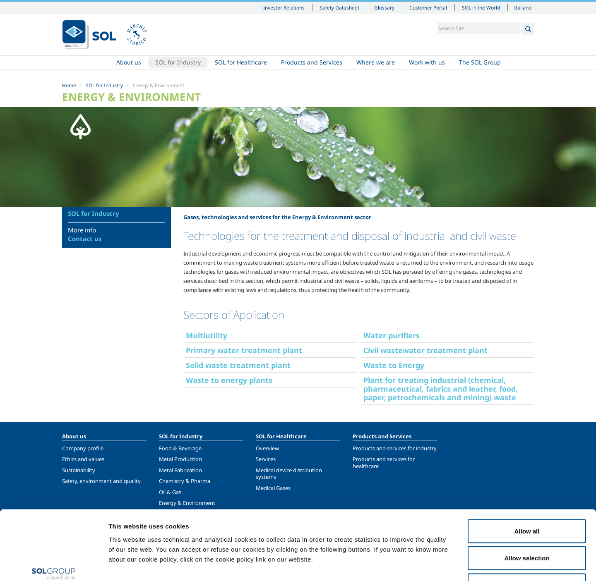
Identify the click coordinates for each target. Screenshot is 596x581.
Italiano (522, 7)
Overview (267, 448)
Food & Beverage (180, 448)
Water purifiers (391, 335)
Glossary (384, 7)
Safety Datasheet (339, 7)
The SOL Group (480, 62)
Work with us (427, 62)
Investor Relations (284, 7)
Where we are (375, 62)
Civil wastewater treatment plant (425, 350)
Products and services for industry (395, 448)
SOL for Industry (178, 62)
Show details (430, 564)
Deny (527, 526)
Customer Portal (428, 7)
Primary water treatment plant (244, 350)
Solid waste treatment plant (238, 365)
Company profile (82, 448)
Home (85, 62)
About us (128, 62)
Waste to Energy (393, 365)
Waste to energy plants (229, 380)
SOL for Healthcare (241, 62)
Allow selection (526, 499)
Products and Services (311, 62)
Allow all (527, 472)
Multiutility (206, 335)
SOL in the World (481, 7)
